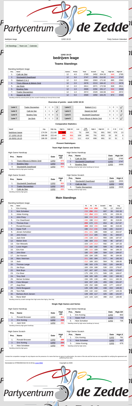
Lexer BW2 (39, 363)
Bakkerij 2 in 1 (23, 80)
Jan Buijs (20, 86)
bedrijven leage (15, 132)
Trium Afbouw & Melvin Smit (29, 83)
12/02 (52, 161)
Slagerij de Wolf (23, 95)
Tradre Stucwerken (25, 92)
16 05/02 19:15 (15, 138)
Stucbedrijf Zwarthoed (26, 77)
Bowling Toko (22, 89)
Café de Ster (22, 74)
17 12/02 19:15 (15, 135)
